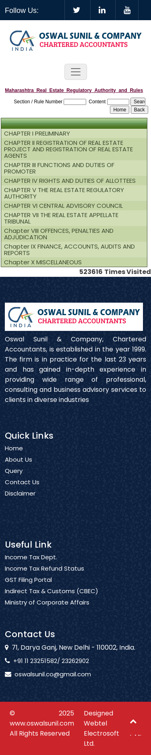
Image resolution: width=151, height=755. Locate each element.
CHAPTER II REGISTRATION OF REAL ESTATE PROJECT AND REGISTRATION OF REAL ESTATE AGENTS (68, 149)
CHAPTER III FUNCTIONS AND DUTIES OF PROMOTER (59, 168)
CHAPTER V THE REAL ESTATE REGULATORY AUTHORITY (64, 193)
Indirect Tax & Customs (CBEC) (51, 600)
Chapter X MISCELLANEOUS (43, 262)
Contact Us (22, 491)
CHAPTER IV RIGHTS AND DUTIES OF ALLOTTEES (70, 181)
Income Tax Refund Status (44, 578)
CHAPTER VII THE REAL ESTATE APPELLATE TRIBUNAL (61, 218)
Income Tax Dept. (31, 567)
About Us (18, 469)
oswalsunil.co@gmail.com (43, 674)
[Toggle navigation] (75, 72)
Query (14, 480)
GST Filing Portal (28, 589)
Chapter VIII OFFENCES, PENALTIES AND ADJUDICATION (59, 234)
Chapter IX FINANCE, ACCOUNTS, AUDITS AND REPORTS (69, 249)
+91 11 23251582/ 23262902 (42, 661)
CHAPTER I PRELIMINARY (37, 133)
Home (14, 458)
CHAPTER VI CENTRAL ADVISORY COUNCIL (63, 206)
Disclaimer (20, 503)
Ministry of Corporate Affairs (47, 612)
